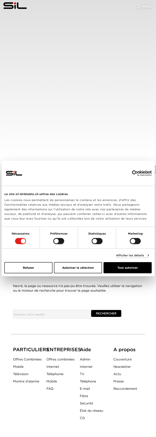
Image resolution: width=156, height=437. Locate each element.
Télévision (20, 374)
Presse (118, 381)
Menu (146, 6)
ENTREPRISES (63, 349)
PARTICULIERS (31, 349)
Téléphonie (55, 374)
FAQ (49, 389)
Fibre (84, 396)
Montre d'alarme (26, 381)
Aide (85, 349)
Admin (85, 359)
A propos (124, 349)
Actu (117, 374)
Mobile (18, 367)
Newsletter (122, 367)
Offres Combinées (27, 359)
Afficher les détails (130, 255)
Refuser (28, 267)
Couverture (122, 359)
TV (82, 374)
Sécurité (86, 403)
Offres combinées (60, 359)
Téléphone (88, 381)
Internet (52, 367)
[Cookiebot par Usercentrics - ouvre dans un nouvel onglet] (135, 173)
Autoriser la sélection (78, 267)
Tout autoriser (127, 267)
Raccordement (125, 389)
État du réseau (91, 411)
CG (82, 418)
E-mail (85, 389)
